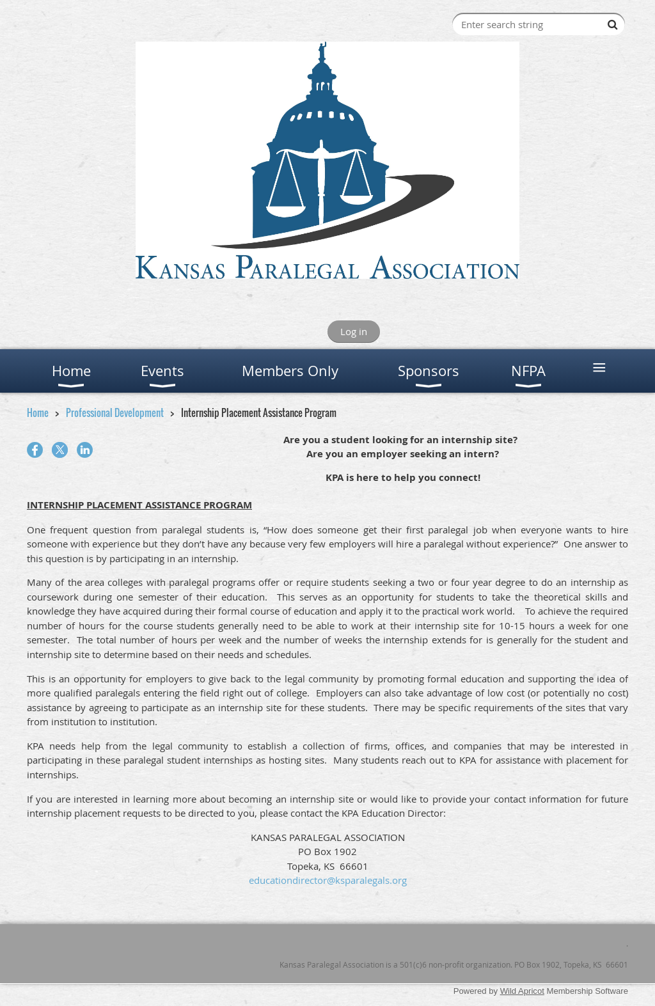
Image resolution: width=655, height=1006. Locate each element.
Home (38, 412)
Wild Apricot (522, 991)
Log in (353, 331)
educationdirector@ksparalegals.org (328, 880)
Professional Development (115, 412)
